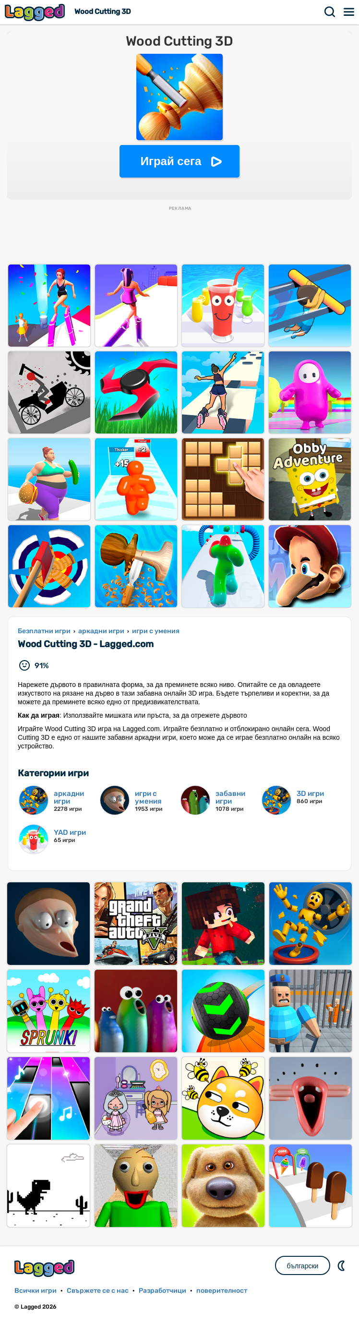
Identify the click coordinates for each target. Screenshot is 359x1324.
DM (342, 1265)
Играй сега (171, 161)
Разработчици (162, 1291)
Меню (349, 12)
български (303, 1266)
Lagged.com (45, 1268)
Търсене (330, 12)
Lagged (36, 12)
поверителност (221, 1291)
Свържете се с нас (98, 1291)
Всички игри (35, 1291)
